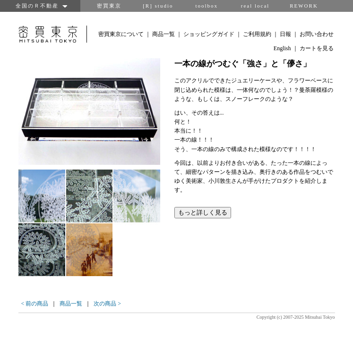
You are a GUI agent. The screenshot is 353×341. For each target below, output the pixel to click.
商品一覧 (163, 34)
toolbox (206, 6)
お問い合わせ (317, 34)
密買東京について (121, 34)
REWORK (304, 6)
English (282, 48)
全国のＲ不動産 (40, 6)
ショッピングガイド (208, 34)
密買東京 (109, 6)
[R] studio (158, 6)
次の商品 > (107, 303)
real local (255, 6)
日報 (285, 34)
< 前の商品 (35, 303)
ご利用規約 (257, 34)
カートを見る (317, 48)
